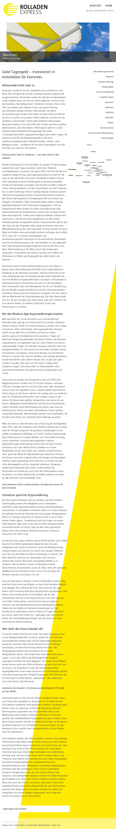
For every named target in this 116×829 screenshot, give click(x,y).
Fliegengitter (108, 87)
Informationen (44, 825)
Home (108, 5)
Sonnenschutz (107, 128)
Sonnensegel (107, 138)
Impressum (7, 825)
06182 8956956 (94, 11)
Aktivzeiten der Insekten (14, 809)
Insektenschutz (107, 97)
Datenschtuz (19, 825)
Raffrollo (110, 112)
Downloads (32, 825)
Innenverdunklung (105, 92)
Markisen (109, 107)
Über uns (56, 825)
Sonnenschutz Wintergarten (101, 133)
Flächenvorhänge (106, 82)
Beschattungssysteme (104, 71)
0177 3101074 (108, 11)
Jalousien (109, 102)
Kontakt (96, 5)
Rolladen (109, 117)
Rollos (111, 122)
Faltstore (110, 76)
